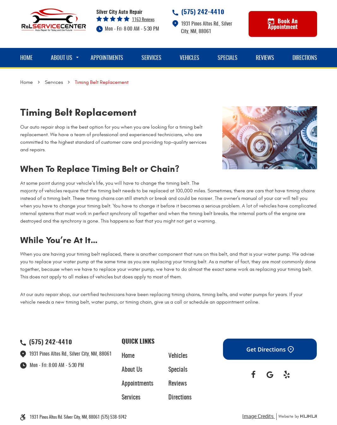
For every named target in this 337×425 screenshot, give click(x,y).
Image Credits (258, 416)
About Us (61, 58)
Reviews (265, 58)
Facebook (253, 375)
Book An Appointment (283, 24)
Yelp (286, 375)
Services (151, 58)
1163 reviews (143, 20)
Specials (228, 58)
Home (26, 58)
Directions (304, 58)
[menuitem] (26, 57)
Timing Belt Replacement (102, 82)
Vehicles (189, 58)
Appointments (107, 58)
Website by (296, 416)
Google (270, 375)
